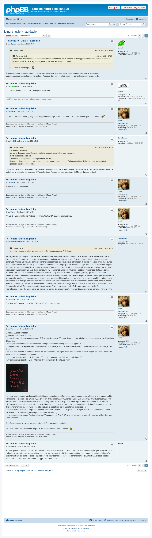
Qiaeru (86, 528)
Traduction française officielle (72, 528)
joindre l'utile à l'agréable (20, 31)
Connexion (127, 7)
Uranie (15, 50)
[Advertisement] (76, 495)
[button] (139, 35)
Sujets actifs (139, 7)
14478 (128, 94)
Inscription (114, 7)
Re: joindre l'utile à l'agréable (23, 40)
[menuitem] (20, 19)
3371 (127, 123)
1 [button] (143, 35)
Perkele (19, 56)
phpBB (69, 525)
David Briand (122, 138)
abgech (120, 48)
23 (127, 141)
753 (127, 51)
